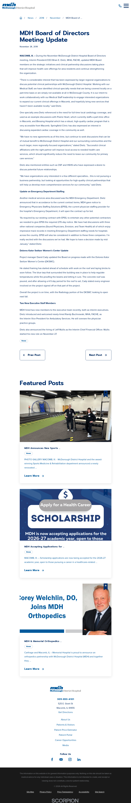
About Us (65, 719)
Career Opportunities (65, 740)
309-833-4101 (65, 699)
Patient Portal (65, 735)
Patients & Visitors (66, 724)
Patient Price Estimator (65, 730)
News (23, 340)
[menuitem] (30, 792)
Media (65, 745)
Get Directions (65, 712)
